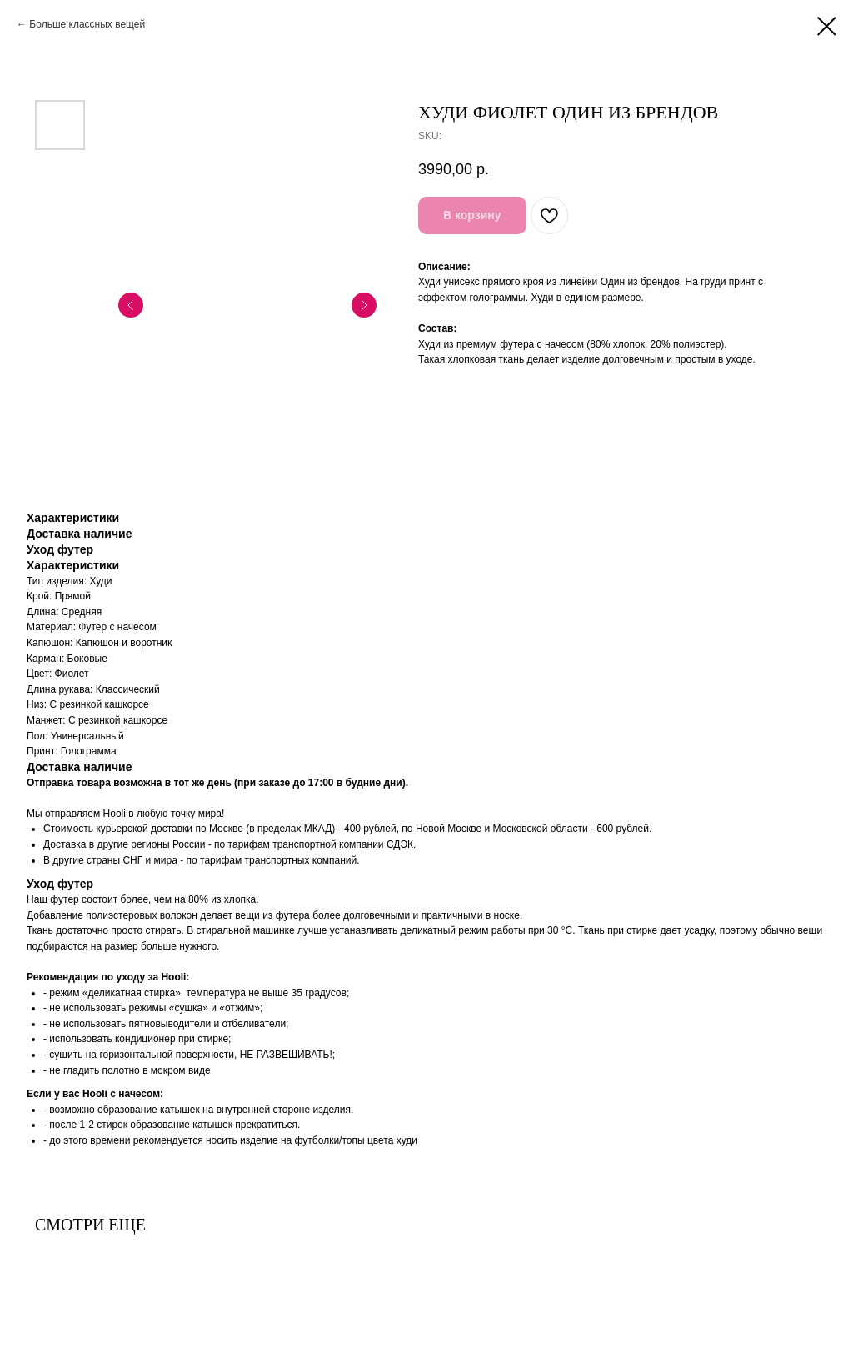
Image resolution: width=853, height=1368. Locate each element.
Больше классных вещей (87, 24)
